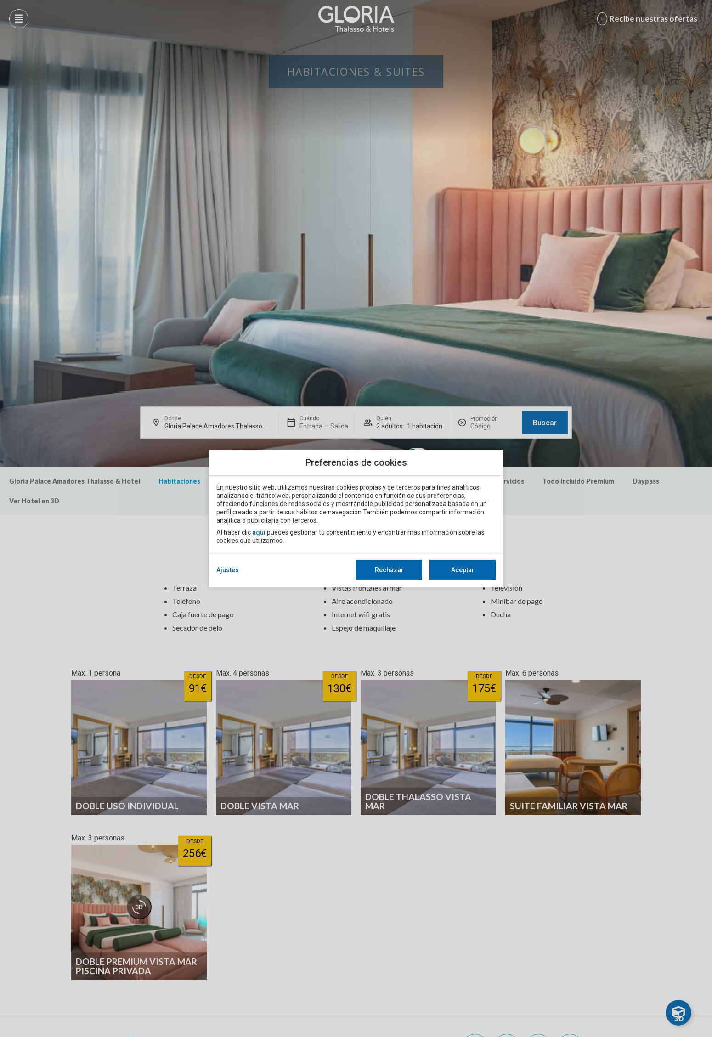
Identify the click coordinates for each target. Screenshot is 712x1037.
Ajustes (227, 570)
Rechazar (389, 570)
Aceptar (463, 570)
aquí (259, 532)
